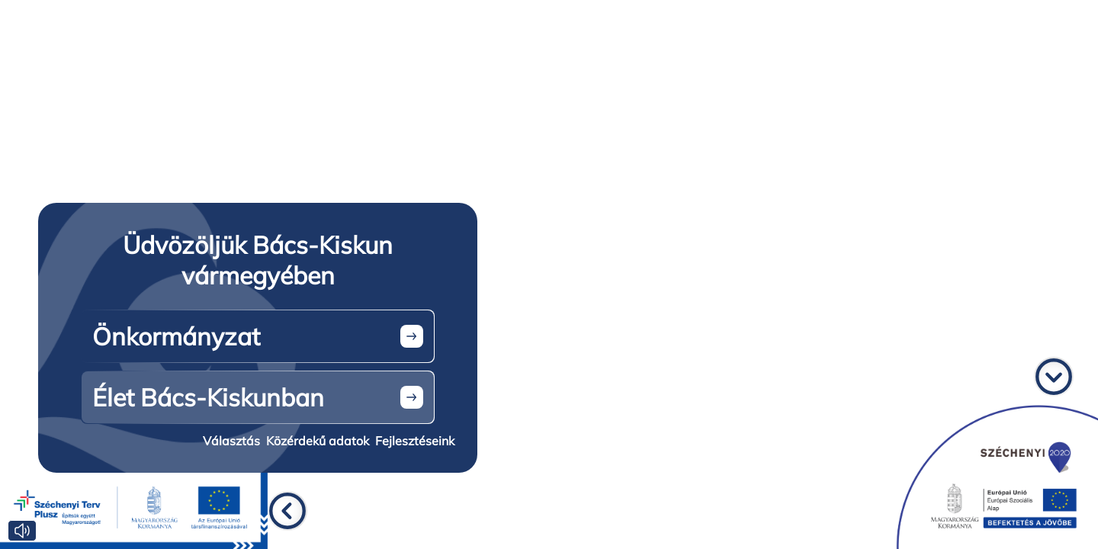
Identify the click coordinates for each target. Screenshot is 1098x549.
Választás (231, 440)
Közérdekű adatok (317, 440)
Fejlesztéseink (414, 440)
